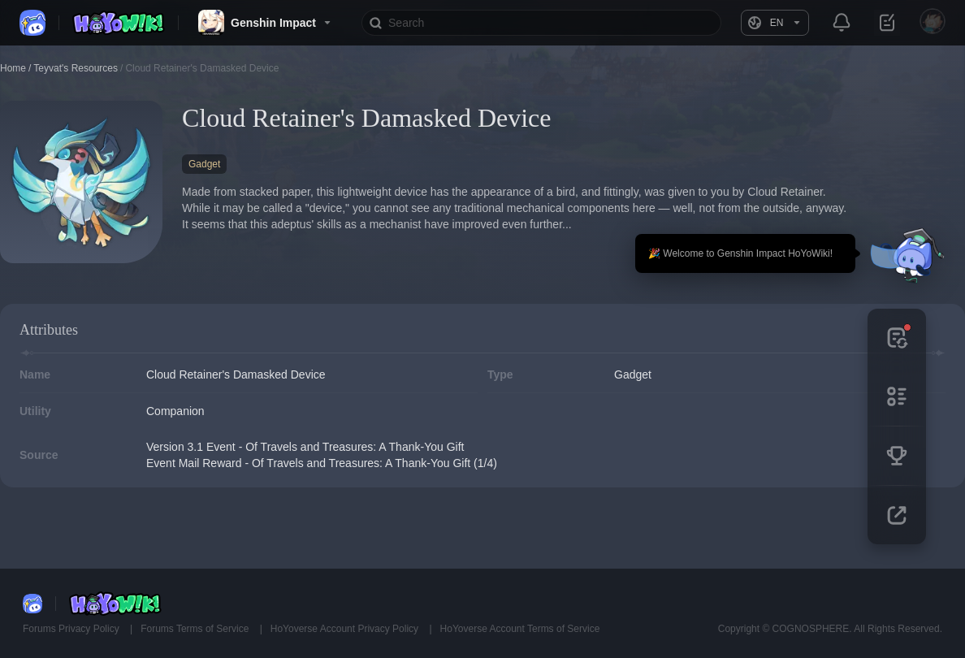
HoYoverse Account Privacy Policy (346, 628)
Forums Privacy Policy (72, 628)
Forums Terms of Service (196, 628)
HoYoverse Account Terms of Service (520, 628)
